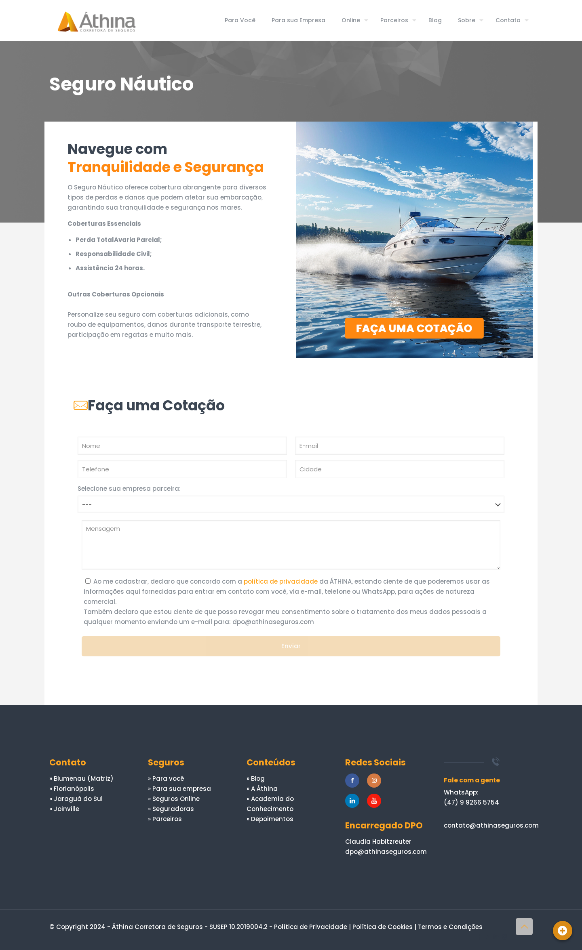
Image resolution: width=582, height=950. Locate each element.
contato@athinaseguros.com (491, 825)
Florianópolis (74, 788)
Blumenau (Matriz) (84, 778)
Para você (168, 778)
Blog (258, 778)
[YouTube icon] (488, 937)
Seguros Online (176, 798)
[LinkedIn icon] (496, 937)
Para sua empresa (181, 788)
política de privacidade (281, 581)
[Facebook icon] (479, 937)
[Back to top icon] (524, 926)
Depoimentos (272, 819)
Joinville (66, 809)
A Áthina (264, 788)
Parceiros (167, 819)
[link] (414, 240)
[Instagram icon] (505, 937)
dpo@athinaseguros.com (386, 851)
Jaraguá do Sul (78, 798)
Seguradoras (173, 809)
